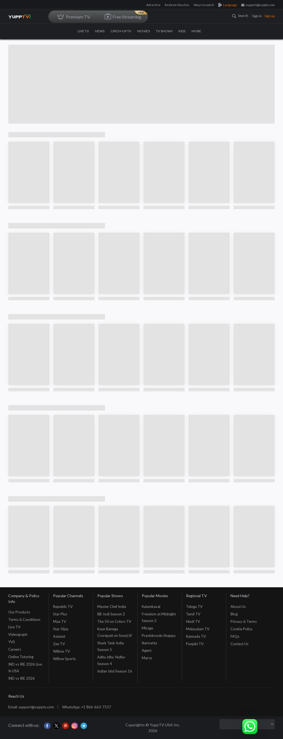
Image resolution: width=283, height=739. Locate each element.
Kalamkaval (151, 606)
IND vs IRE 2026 (21, 678)
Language (227, 5)
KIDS (182, 31)
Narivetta (149, 643)
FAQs (234, 636)
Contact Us (239, 644)
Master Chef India (111, 606)
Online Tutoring (20, 657)
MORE (198, 31)
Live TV (14, 627)
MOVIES (143, 31)
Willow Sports (64, 658)
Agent (146, 650)
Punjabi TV (195, 644)
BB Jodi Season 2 (111, 614)
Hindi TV (193, 621)
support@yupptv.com (258, 5)
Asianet (59, 636)
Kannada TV (196, 636)
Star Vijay (61, 629)
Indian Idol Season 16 (114, 671)
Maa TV (59, 621)
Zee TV (59, 644)
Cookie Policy (241, 629)
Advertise (153, 5)
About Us (238, 606)
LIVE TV (83, 31)
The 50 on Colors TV (114, 621)
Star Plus (60, 614)
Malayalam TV (197, 629)
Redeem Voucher (177, 5)
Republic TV (63, 606)
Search (240, 16)
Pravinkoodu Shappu (158, 635)
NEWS (99, 31)
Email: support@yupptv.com (31, 707)
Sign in (257, 16)
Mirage (147, 628)
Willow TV (61, 651)
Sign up (269, 16)
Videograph (17, 634)
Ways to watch (204, 5)
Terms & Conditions (24, 619)
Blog (234, 614)
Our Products (19, 612)
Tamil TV (193, 614)
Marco (147, 658)
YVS (11, 642)
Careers (14, 649)
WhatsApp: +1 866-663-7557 (86, 707)
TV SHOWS (164, 31)
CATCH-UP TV (121, 31)
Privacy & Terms (243, 621)
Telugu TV (194, 606)
